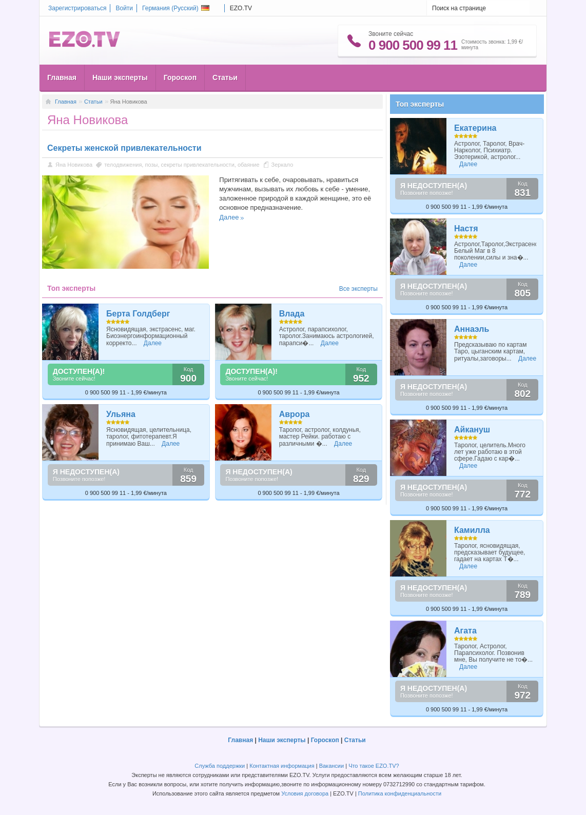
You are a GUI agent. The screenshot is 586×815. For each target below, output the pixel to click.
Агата (465, 630)
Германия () (175, 8)
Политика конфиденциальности (399, 793)
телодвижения (123, 165)
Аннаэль (471, 329)
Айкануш (472, 429)
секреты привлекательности (198, 165)
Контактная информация (281, 766)
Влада (292, 313)
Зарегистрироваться (77, 8)
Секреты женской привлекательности (124, 148)
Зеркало (282, 165)
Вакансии (331, 766)
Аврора (294, 414)
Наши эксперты (120, 77)
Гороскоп (180, 77)
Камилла (472, 530)
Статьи (225, 77)
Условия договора (304, 793)
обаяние (249, 165)
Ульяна (120, 414)
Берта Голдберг (138, 313)
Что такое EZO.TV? (373, 766)
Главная (61, 77)
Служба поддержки (219, 766)
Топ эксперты (420, 104)
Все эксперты (358, 288)
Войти (124, 8)
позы (151, 165)
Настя (466, 228)
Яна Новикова (73, 165)
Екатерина (475, 128)
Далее (229, 217)
